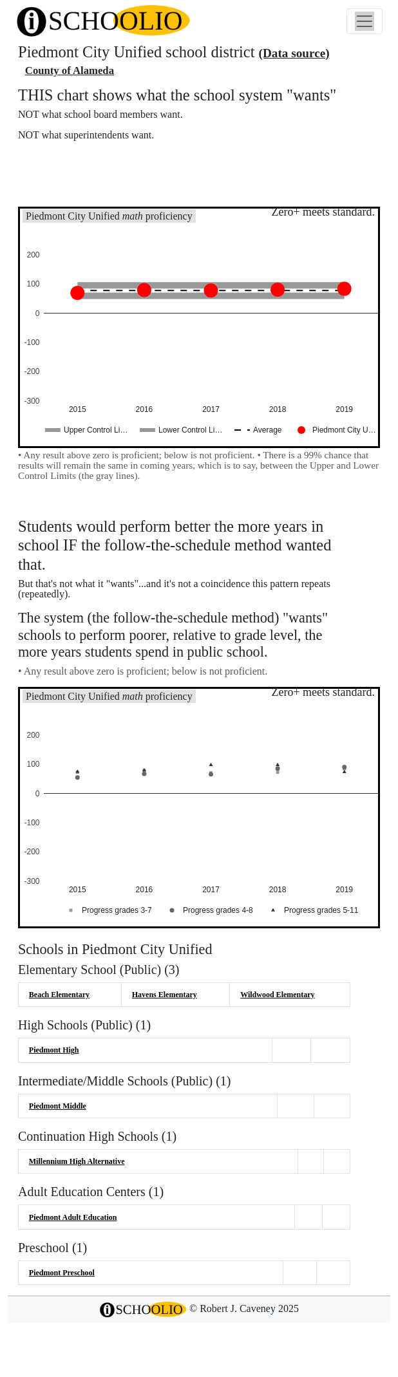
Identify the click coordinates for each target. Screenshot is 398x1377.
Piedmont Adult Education (73, 1217)
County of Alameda (69, 70)
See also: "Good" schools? (82, 187)
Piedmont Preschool (62, 1272)
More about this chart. (73, 159)
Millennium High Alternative (77, 1161)
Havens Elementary (164, 994)
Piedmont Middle (57, 1105)
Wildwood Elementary (277, 994)
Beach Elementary (59, 994)
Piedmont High (54, 1049)
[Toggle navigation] (364, 21)
